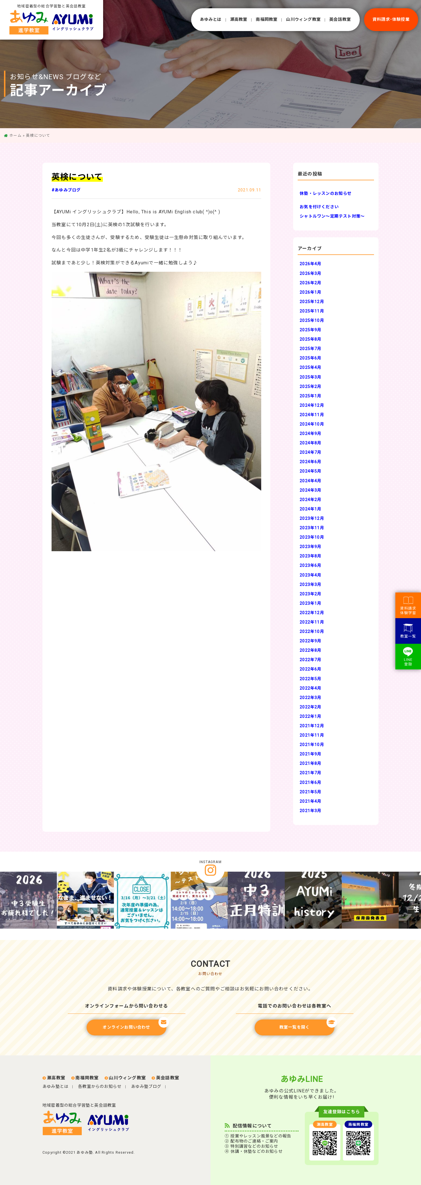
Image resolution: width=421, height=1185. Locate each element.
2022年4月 (310, 688)
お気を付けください (319, 207)
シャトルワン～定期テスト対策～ (332, 216)
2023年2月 (310, 594)
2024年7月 (310, 452)
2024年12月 (312, 405)
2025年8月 (310, 339)
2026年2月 (310, 283)
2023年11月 (312, 528)
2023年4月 (310, 575)
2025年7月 (310, 348)
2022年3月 (310, 697)
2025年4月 (310, 367)
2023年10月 (312, 537)
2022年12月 (312, 612)
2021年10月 (312, 744)
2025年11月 (312, 311)
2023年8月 (310, 556)
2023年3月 (310, 584)
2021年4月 (310, 801)
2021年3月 (310, 810)
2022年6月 (310, 669)
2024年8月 (310, 443)
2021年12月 (312, 726)
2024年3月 (310, 490)
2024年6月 (310, 461)
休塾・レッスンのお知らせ (325, 193)
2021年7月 (310, 773)
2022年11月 (312, 622)
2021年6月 (310, 782)
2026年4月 (310, 263)
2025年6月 (310, 358)
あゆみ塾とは (55, 1086)
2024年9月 (310, 433)
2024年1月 (310, 509)
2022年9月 (310, 641)
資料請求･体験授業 (391, 19)
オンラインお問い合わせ (134, 1024)
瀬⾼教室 (239, 19)
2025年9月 (310, 330)
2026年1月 (310, 292)
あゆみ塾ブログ (146, 1086)
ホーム (15, 135)
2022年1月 (310, 716)
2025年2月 (310, 386)
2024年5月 (310, 471)
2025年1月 (310, 396)
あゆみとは (211, 19)
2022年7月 (310, 659)
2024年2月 (310, 499)
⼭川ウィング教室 (303, 19)
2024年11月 (312, 414)
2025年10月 (312, 320)
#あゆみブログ (66, 190)
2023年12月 (312, 518)
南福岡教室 (266, 19)
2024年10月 (312, 424)
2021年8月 (310, 763)
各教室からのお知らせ (99, 1086)
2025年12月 (312, 301)
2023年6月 (310, 565)
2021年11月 (312, 735)
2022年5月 (310, 679)
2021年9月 (310, 754)
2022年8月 (310, 650)
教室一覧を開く (306, 1024)
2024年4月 (310, 481)
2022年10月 (312, 631)
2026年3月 (310, 273)
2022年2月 (310, 707)
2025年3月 (310, 377)
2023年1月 (310, 603)
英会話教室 (340, 19)
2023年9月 (310, 546)
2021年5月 (310, 792)
